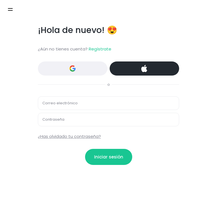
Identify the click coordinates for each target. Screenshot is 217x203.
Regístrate (100, 49)
